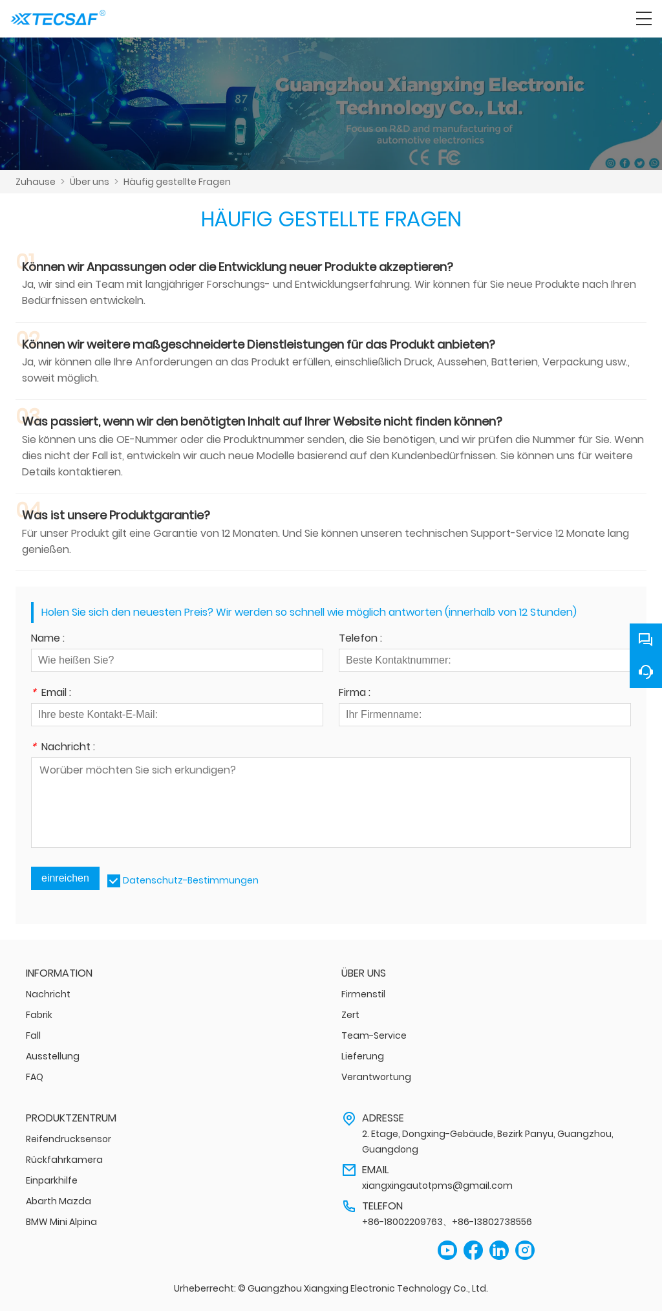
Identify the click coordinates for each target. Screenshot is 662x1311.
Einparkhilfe (52, 1180)
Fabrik (39, 1014)
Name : (48, 639)
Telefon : (360, 639)
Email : (51, 694)
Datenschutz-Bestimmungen (191, 880)
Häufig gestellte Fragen (177, 181)
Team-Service (374, 1035)
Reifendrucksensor (68, 1138)
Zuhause (36, 181)
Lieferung (362, 1056)
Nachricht (48, 994)
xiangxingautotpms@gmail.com (437, 1185)
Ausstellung (53, 1056)
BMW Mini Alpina (61, 1221)
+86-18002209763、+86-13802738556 (447, 1221)
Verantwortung (376, 1076)
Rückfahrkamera (64, 1159)
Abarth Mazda (58, 1201)
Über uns (89, 181)
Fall (33, 1035)
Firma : (354, 694)
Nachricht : (63, 748)
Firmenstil (363, 994)
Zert (350, 1014)
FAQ (34, 1076)
